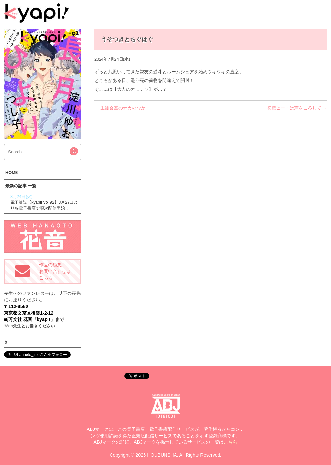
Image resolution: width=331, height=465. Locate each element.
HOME (11, 172)
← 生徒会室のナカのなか (119, 107)
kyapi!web (36, 13)
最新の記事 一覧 (20, 185)
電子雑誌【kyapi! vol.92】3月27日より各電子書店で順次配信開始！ (45, 202)
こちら (230, 442)
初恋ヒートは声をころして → (297, 107)
